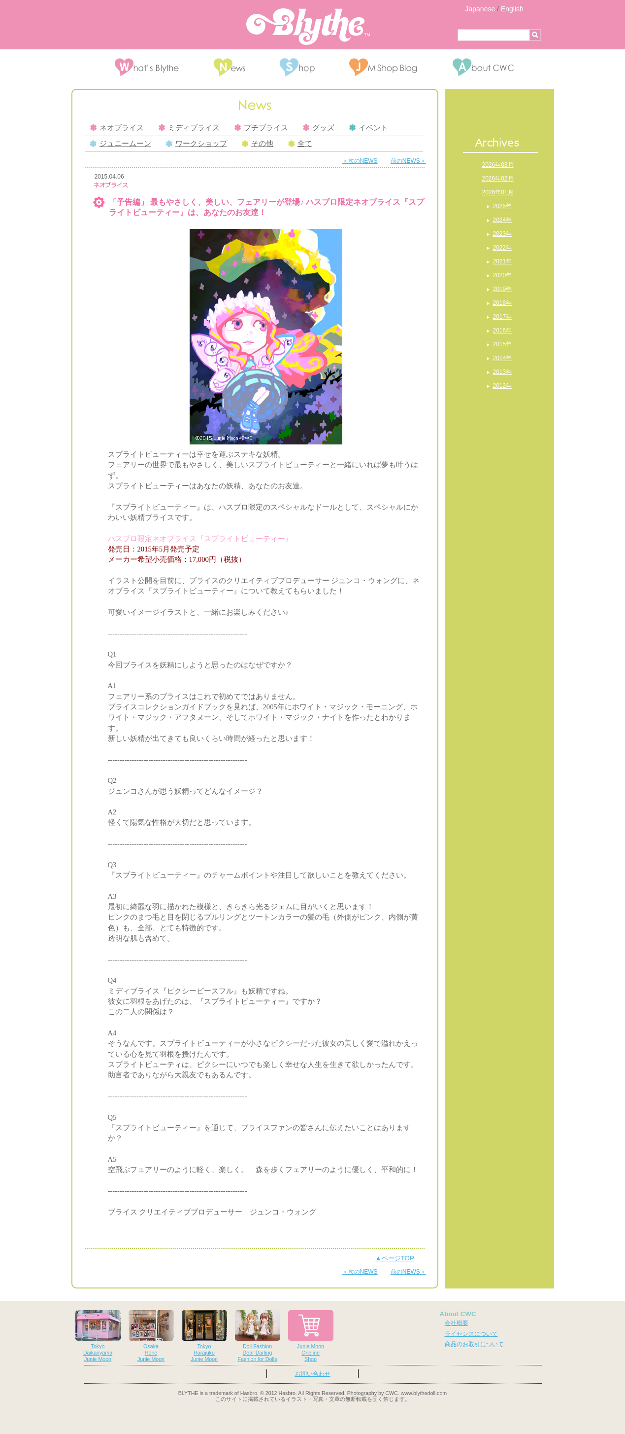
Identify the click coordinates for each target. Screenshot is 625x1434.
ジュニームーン (120, 143)
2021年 (502, 261)
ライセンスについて (471, 1333)
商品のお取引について (474, 1344)
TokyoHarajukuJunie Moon (204, 1336)
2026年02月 (498, 178)
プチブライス (261, 128)
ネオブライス (117, 128)
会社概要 (456, 1323)
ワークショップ (196, 143)
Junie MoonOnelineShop (310, 1336)
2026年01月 (498, 192)
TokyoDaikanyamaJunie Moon (98, 1336)
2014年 (502, 358)
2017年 (502, 316)
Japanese (480, 9)
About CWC (458, 1314)
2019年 (502, 289)
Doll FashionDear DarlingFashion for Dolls (257, 1336)
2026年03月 (498, 164)
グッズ (318, 128)
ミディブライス (189, 128)
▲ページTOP (394, 1258)
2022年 (502, 247)
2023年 (502, 233)
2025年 (502, 206)
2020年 (502, 275)
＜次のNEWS (360, 160)
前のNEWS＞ (408, 160)
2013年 (502, 371)
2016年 (502, 330)
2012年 (502, 385)
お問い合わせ (312, 1373)
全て (300, 143)
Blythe (308, 26)
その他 (257, 143)
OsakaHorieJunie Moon (151, 1336)
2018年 (502, 302)
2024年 (502, 220)
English (512, 9)
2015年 (502, 344)
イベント (368, 128)
